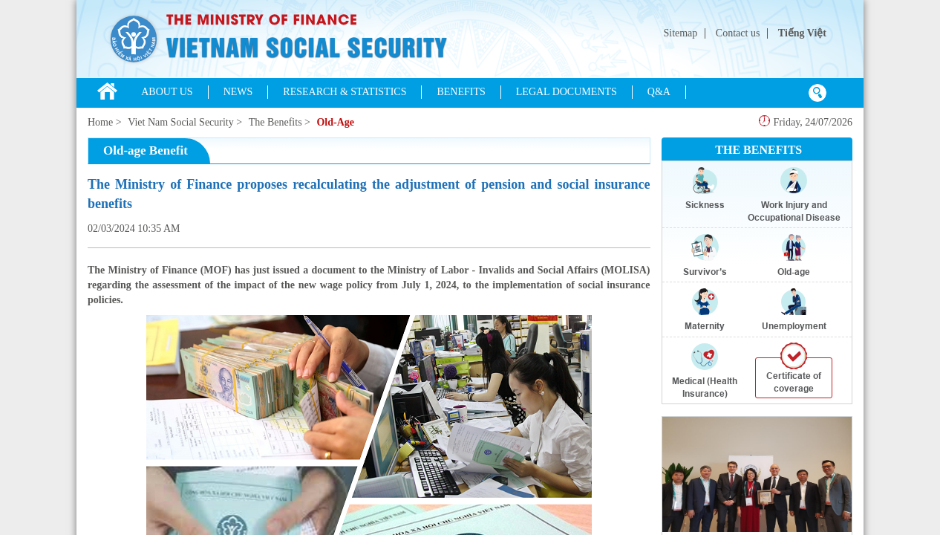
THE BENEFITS (758, 149)
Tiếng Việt (802, 33)
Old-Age (335, 122)
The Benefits (275, 122)
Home (100, 122)
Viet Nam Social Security (181, 122)
